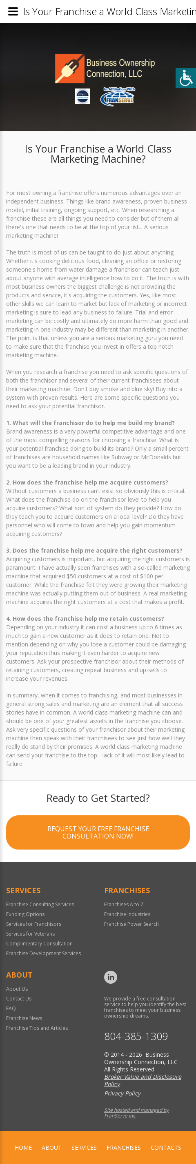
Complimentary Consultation (39, 943)
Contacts (166, 1147)
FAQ (11, 1008)
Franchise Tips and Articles (37, 1028)
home (23, 1147)
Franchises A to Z (124, 904)
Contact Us (18, 998)
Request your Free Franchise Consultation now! (98, 834)
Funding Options (25, 914)
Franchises (124, 1147)
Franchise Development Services (43, 953)
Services (84, 1147)
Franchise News (24, 1018)
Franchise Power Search (131, 924)
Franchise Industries (127, 914)
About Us (17, 988)
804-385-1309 (136, 1036)
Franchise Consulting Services (40, 904)
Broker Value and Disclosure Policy (142, 1080)
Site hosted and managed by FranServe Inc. (136, 1112)
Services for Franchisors (33, 924)
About (52, 1147)
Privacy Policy (122, 1093)
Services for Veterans (30, 933)
